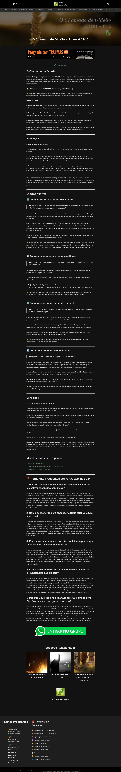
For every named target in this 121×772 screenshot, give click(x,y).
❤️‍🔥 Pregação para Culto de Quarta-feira (44, 731)
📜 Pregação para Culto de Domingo (43, 728)
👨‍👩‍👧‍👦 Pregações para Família (40, 750)
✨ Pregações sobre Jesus (40, 747)
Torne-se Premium (97, 9)
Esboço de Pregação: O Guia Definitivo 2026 (13, 745)
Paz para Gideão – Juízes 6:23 (37, 463)
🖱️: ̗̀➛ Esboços (17, 4)
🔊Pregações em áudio (26, 9)
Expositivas (59, 9)
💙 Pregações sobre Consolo (41, 757)
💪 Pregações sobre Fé (39, 741)
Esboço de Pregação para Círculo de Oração (14, 737)
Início (49, 34)
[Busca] (108, 4)
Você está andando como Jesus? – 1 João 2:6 (84, 675)
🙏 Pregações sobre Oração (40, 744)
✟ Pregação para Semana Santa (42, 734)
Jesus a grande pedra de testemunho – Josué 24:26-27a (45, 466)
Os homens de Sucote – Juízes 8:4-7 (39, 470)
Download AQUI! (60, 65)
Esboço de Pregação (10, 9)
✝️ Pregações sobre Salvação (41, 737)
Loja (115, 9)
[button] (44, 9)
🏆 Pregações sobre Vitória (40, 753)
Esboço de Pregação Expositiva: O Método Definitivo (14, 729)
